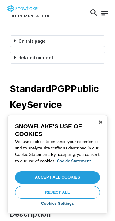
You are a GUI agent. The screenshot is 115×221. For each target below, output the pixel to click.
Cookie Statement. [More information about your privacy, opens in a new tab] (74, 160)
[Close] (100, 122)
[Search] (94, 13)
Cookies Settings (57, 203)
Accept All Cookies (57, 177)
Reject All (57, 192)
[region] (57, 164)
